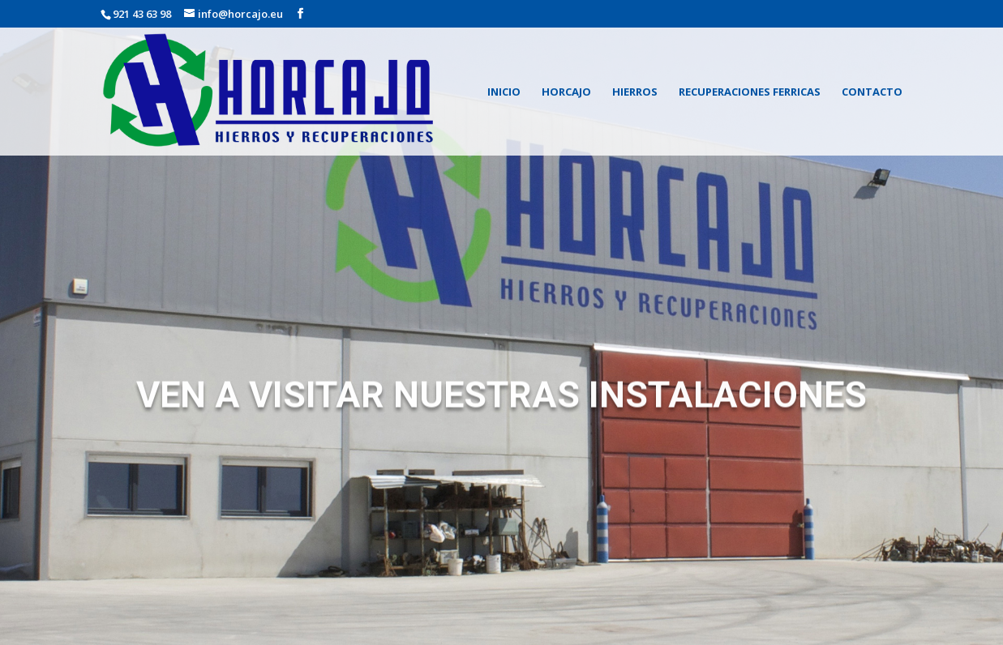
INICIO (504, 92)
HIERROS (635, 92)
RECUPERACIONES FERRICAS (750, 92)
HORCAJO (566, 92)
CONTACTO (872, 92)
